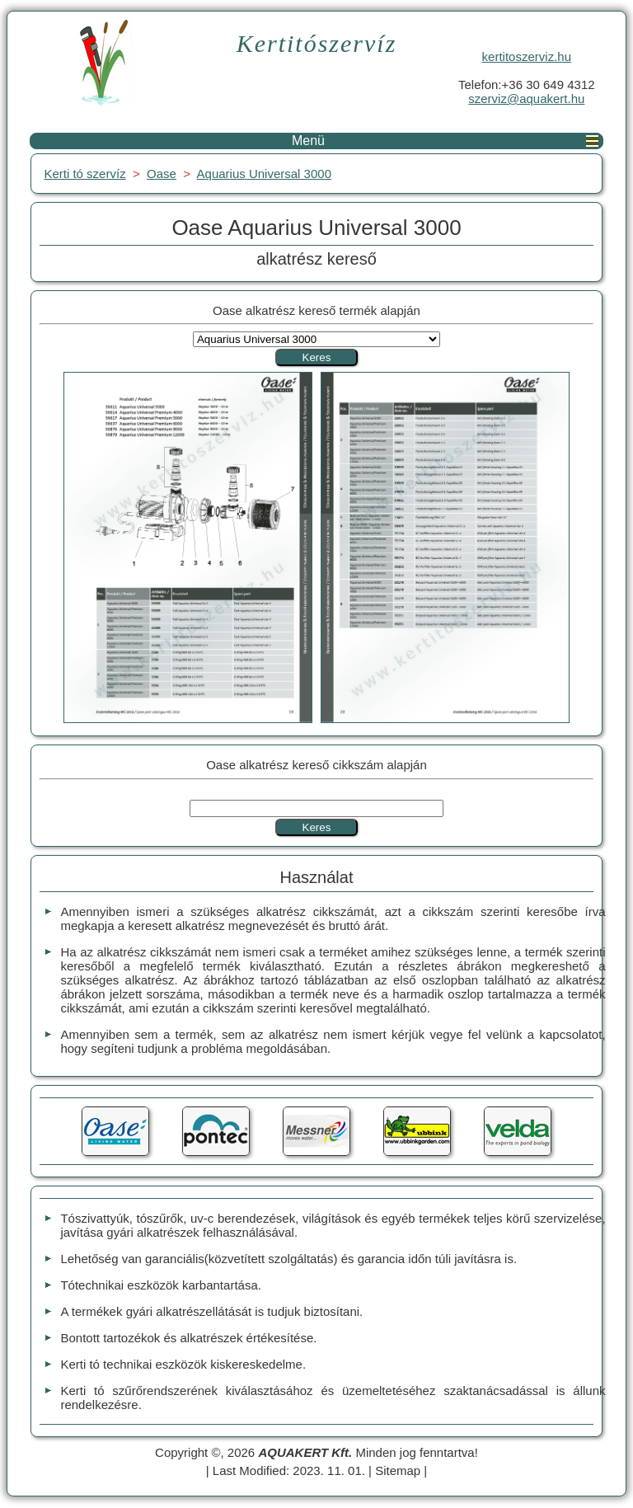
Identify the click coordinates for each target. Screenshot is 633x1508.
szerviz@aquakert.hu (526, 99)
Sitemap (397, 1470)
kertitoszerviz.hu (526, 56)
